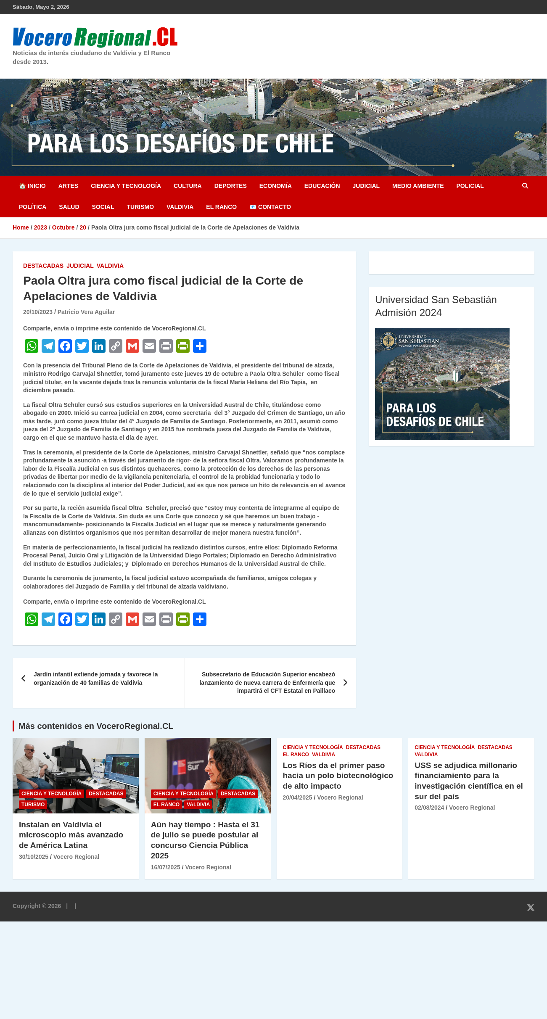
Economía (275, 185)
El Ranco (221, 206)
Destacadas (43, 265)
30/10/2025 (33, 856)
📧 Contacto (270, 206)
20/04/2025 (297, 797)
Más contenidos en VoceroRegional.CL (96, 726)
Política (32, 206)
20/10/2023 (38, 312)
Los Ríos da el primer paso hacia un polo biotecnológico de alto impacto (338, 775)
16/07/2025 (165, 867)
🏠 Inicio (32, 185)
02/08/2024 (429, 807)
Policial (470, 185)
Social (103, 206)
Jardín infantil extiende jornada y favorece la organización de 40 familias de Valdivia (96, 678)
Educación (322, 185)
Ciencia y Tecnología (126, 185)
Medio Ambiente (418, 185)
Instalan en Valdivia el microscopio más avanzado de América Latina (71, 835)
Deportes (230, 185)
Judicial (366, 185)
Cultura (188, 185)
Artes (68, 185)
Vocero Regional (76, 856)
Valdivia (179, 206)
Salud (69, 206)
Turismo (140, 206)
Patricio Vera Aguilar (86, 312)
